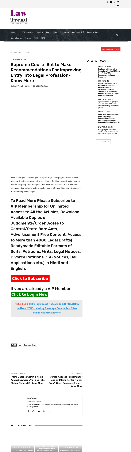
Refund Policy (71, 444)
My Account (108, 444)
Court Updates (24, 52)
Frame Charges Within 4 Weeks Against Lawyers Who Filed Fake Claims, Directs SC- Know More (28, 348)
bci (20, 313)
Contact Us (84, 444)
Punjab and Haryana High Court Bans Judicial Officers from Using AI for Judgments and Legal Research (109, 73)
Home (13, 52)
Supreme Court (30, 313)
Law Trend (18, 86)
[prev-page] (12, 432)
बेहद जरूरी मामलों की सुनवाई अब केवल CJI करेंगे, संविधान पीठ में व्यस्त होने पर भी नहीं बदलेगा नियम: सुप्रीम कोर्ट (108, 105)
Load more (103, 141)
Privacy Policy (44, 444)
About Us (32, 444)
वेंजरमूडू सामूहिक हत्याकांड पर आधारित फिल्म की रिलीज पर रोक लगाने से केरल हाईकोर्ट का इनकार (108, 131)
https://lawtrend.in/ (34, 370)
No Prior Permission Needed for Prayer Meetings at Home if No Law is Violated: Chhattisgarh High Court (70, 422)
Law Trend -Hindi (105, 99)
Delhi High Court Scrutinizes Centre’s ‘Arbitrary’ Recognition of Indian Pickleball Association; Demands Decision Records (109, 118)
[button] (117, 35)
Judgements (103, 81)
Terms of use (58, 444)
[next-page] (17, 432)
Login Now (96, 444)
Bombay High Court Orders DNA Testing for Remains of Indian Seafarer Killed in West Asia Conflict (22, 422)
